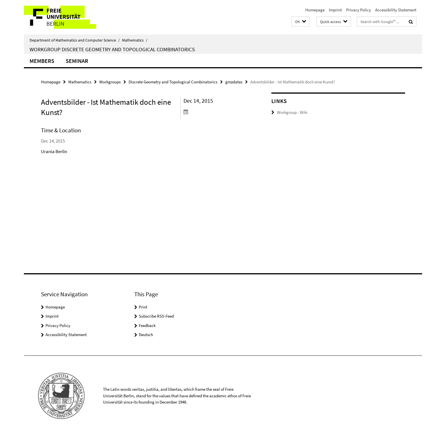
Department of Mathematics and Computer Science (75, 40)
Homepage (315, 10)
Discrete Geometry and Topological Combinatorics (173, 82)
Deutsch (146, 334)
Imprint (335, 10)
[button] (301, 22)
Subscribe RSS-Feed (156, 316)
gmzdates (233, 82)
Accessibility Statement (395, 10)
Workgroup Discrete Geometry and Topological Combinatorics (112, 49)
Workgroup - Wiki (292, 112)
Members (42, 60)
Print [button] (143, 307)
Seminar (77, 60)
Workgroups (110, 82)
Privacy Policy (358, 10)
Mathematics (134, 40)
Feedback (147, 325)
